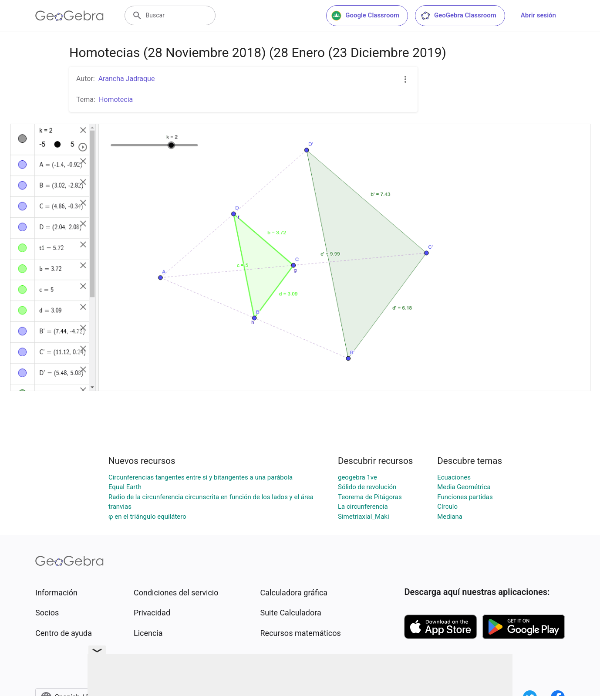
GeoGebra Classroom (458, 15)
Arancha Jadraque (126, 78)
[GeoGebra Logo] (69, 15)
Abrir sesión (538, 15)
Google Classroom (365, 15)
